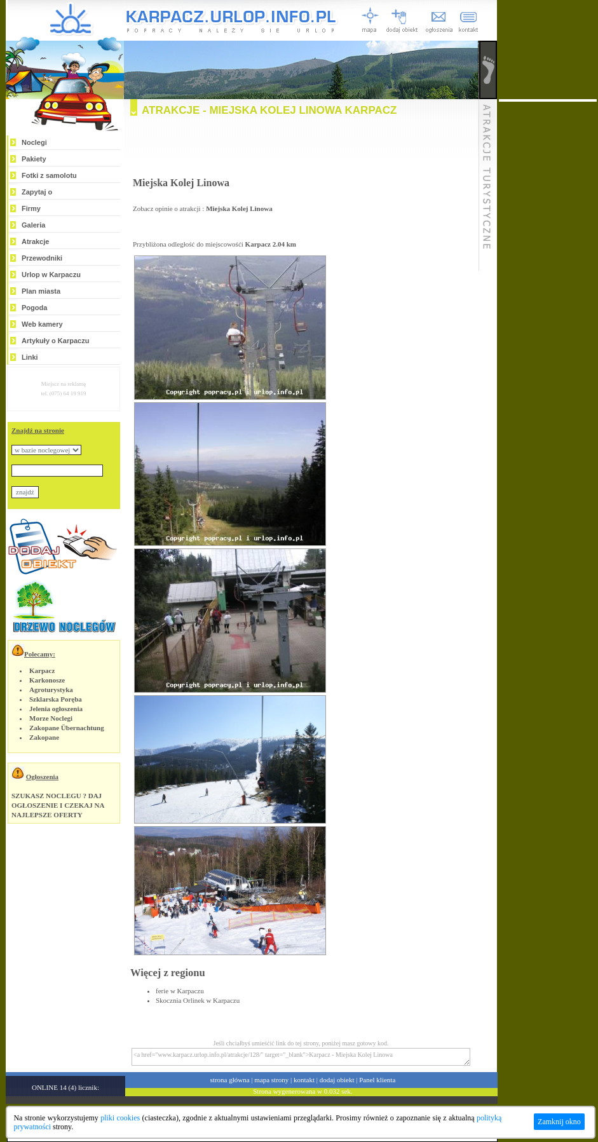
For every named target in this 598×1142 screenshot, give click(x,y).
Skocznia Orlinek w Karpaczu (198, 1000)
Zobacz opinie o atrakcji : (203, 208)
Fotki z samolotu (49, 175)
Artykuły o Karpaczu (55, 340)
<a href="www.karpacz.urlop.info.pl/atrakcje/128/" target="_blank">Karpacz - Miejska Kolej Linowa (301, 1057)
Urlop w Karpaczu (51, 274)
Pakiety (34, 159)
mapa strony (271, 1080)
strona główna (230, 1080)
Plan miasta (41, 291)
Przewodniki (42, 258)
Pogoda (34, 307)
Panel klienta (377, 1080)
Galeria (33, 225)
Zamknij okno (559, 1121)
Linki (30, 357)
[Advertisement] (301, 150)
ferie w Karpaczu (180, 991)
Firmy (31, 208)
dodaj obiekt (337, 1080)
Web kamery (42, 324)
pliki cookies (120, 1117)
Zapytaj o (37, 192)
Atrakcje (35, 241)
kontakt (304, 1080)
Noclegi (34, 142)
